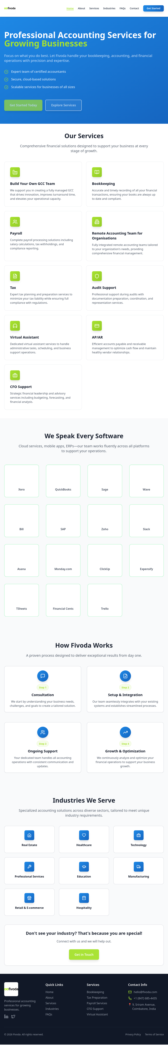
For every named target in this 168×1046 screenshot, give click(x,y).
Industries (109, 8)
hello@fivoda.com (145, 993)
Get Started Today (23, 108)
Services (94, 8)
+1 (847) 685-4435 (145, 1000)
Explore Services (64, 108)
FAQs (123, 8)
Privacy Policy (133, 1035)
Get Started (153, 8)
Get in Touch (84, 959)
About (81, 8)
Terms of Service (154, 1035)
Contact (134, 8)
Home (70, 8)
